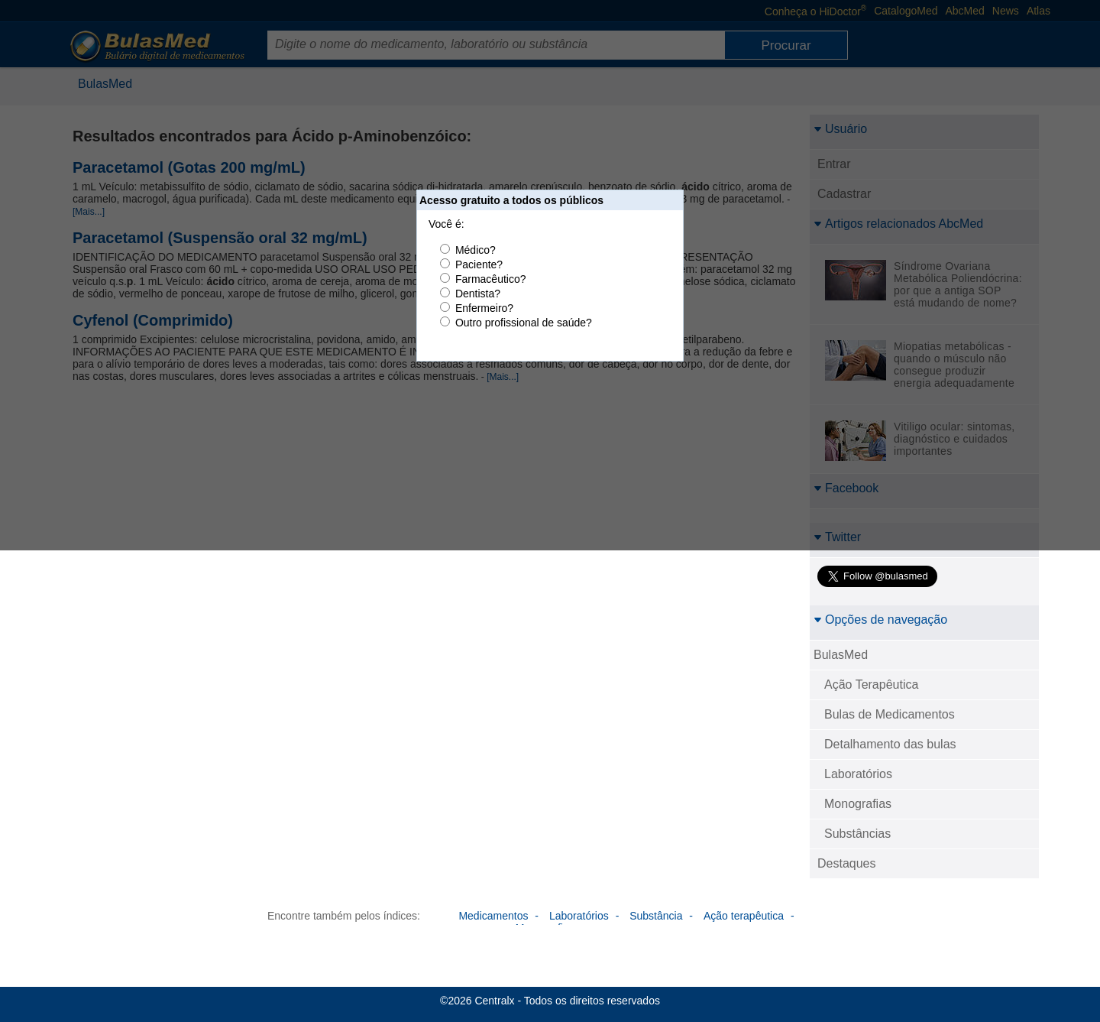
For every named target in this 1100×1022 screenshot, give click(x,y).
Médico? (475, 250)
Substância (655, 916)
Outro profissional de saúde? (523, 322)
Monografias (857, 803)
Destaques (846, 863)
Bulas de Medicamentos (889, 714)
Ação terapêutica (744, 916)
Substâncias (857, 833)
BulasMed (841, 654)
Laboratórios (858, 773)
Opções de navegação (880, 619)
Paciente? (479, 264)
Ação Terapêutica (871, 684)
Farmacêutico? (490, 279)
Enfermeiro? (484, 308)
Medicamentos (493, 916)
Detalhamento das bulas (890, 744)
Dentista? (477, 293)
